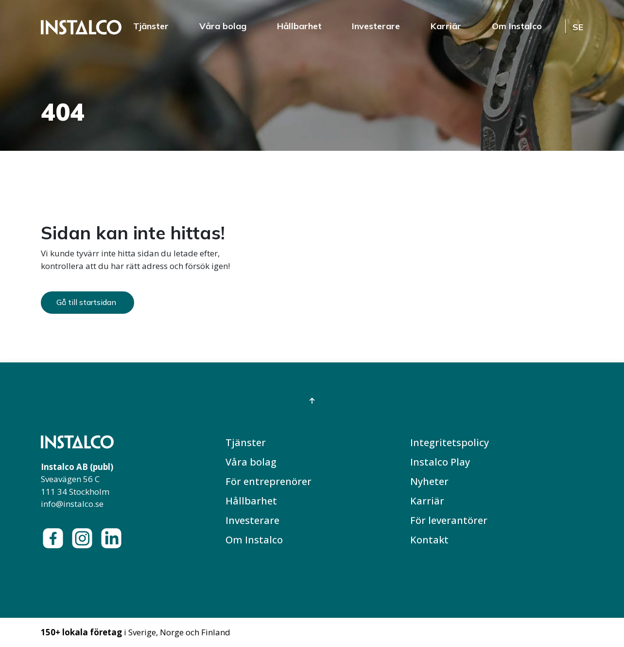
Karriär (446, 26)
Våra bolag (222, 26)
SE (577, 27)
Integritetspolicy (449, 442)
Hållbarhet (299, 26)
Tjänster (151, 26)
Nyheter (429, 481)
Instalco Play (440, 461)
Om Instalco (517, 26)
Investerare (376, 26)
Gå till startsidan (86, 302)
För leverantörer (448, 520)
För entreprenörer (268, 481)
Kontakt (429, 539)
